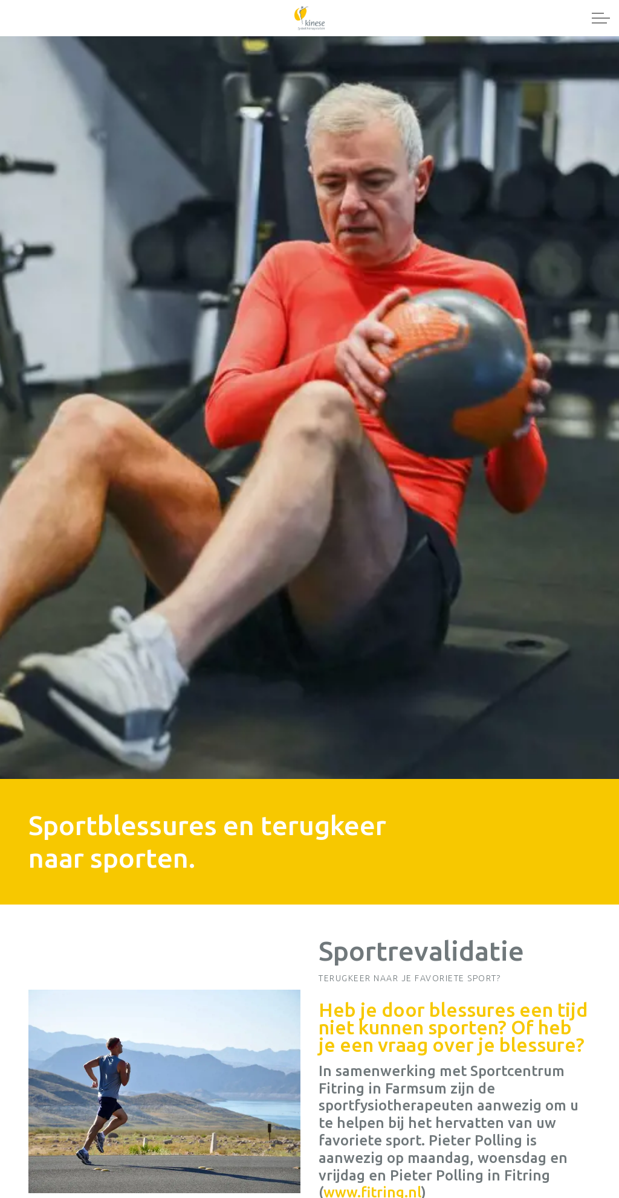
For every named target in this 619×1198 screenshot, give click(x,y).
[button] (164, 1092)
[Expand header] (601, 18)
